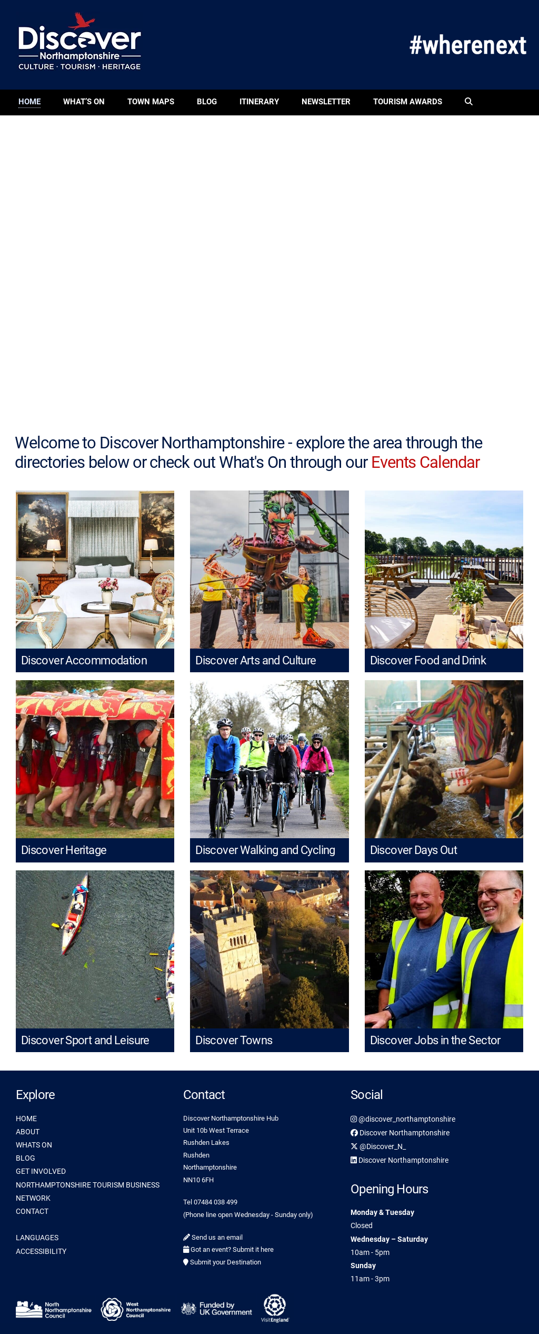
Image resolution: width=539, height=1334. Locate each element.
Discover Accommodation (84, 660)
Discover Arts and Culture (255, 660)
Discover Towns (233, 1040)
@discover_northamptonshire (403, 1119)
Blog (207, 101)
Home (29, 101)
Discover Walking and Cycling (265, 850)
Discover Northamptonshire (400, 1133)
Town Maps (150, 101)
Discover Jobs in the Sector (435, 1040)
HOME (26, 1118)
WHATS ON (34, 1145)
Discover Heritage (63, 850)
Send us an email (213, 1237)
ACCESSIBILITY (41, 1251)
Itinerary (259, 101)
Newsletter (326, 101)
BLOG (25, 1158)
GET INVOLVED (41, 1171)
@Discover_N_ (378, 1146)
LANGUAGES (37, 1237)
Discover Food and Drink (428, 660)
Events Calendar (425, 462)
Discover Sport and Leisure (85, 1040)
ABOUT (27, 1131)
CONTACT (32, 1211)
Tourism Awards (407, 101)
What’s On (84, 101)
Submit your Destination (222, 1262)
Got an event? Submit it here (228, 1249)
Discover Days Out (413, 850)
